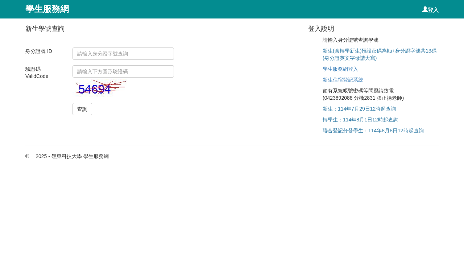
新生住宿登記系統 (343, 80)
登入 (433, 9)
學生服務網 (47, 9)
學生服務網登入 (340, 69)
